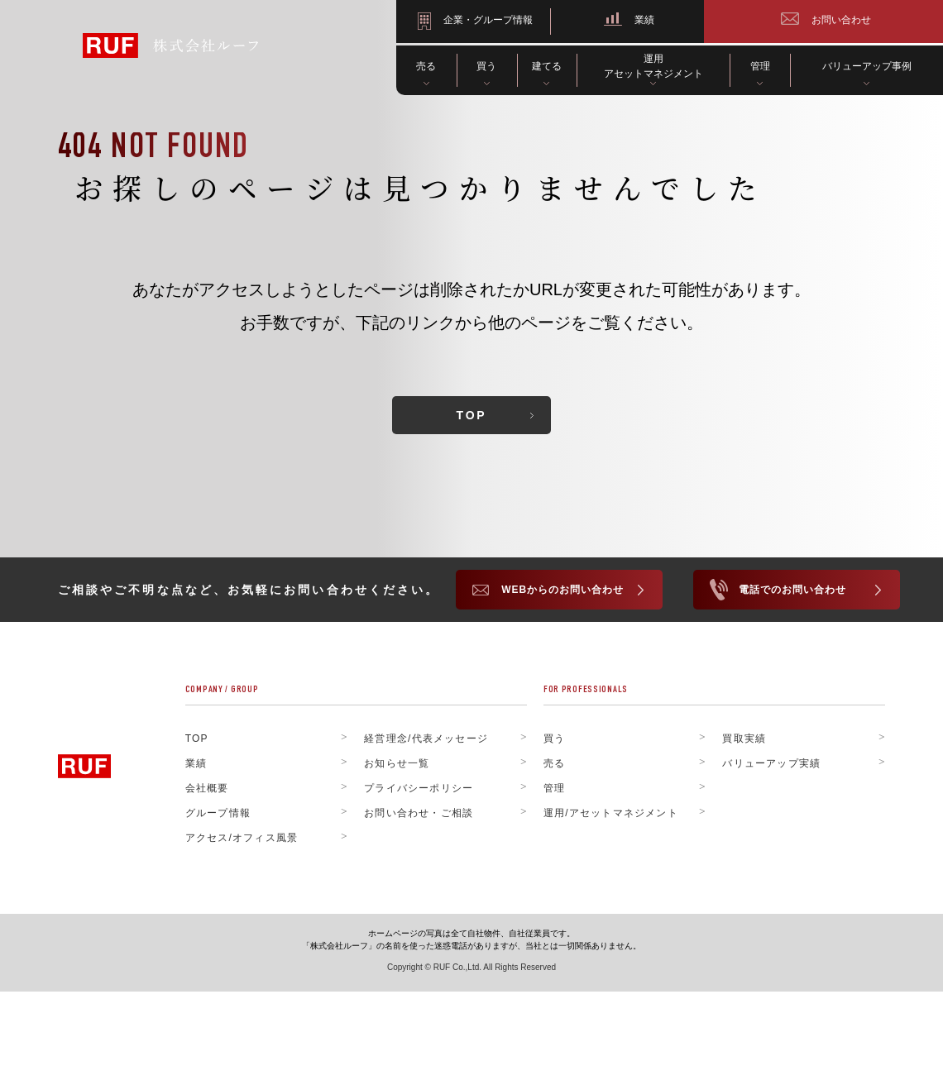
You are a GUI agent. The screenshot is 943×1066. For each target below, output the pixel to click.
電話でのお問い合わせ (792, 590)
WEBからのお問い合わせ (562, 590)
